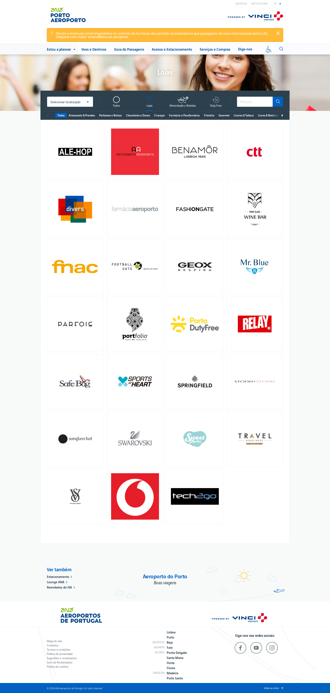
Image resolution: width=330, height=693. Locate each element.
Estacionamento (58, 576)
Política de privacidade (60, 654)
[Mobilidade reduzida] (268, 49)
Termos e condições (58, 649)
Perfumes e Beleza (110, 115)
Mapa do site (54, 641)
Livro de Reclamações (59, 662)
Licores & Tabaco (244, 115)
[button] (277, 3)
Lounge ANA (55, 581)
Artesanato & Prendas (82, 115)
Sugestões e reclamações (62, 658)
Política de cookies (58, 666)
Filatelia (209, 115)
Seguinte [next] (282, 115)
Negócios (241, 3)
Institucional (259, 3)
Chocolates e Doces (138, 115)
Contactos (53, 645)
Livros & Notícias (268, 115)
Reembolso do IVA (59, 587)
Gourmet (224, 115)
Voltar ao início (271, 688)
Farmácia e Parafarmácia (184, 115)
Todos (61, 115)
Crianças (159, 115)
